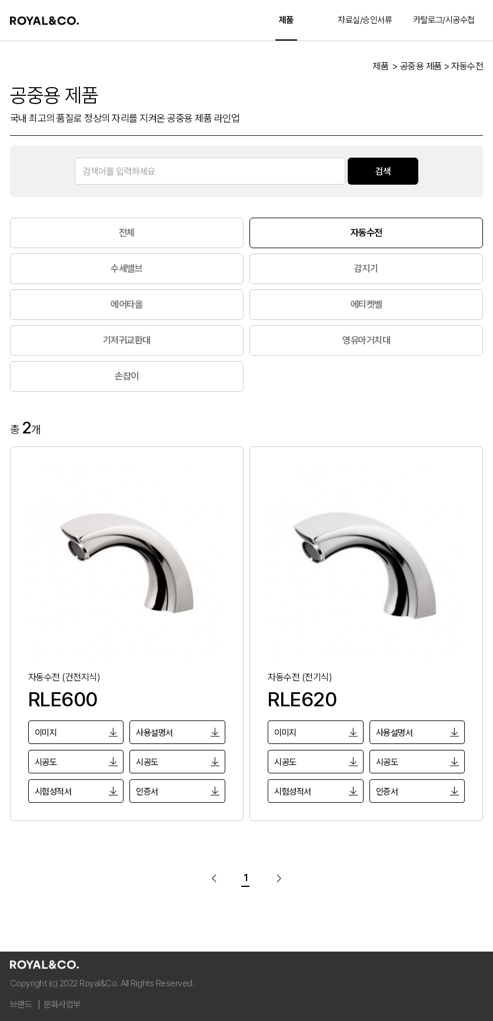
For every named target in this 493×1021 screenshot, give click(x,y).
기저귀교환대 (127, 340)
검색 (383, 171)
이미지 (46, 733)
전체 (127, 232)
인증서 (147, 791)
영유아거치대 (366, 340)
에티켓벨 (366, 304)
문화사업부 (62, 1004)
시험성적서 (53, 791)
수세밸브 (126, 268)
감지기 (366, 268)
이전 (217, 878)
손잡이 (127, 376)
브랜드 (21, 1004)
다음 (276, 878)
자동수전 (366, 232)
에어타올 (126, 304)
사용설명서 (154, 733)
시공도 (46, 762)
